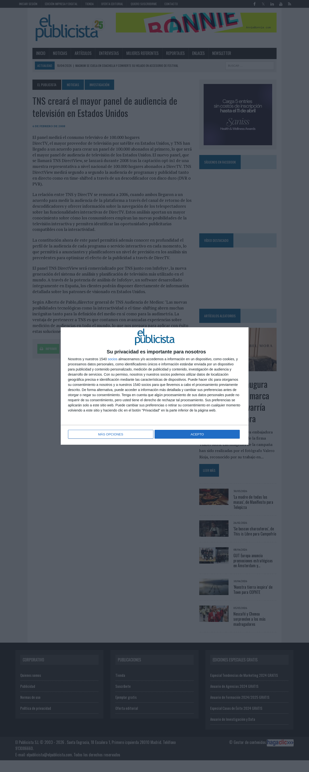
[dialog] (155, 386)
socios (113, 359)
